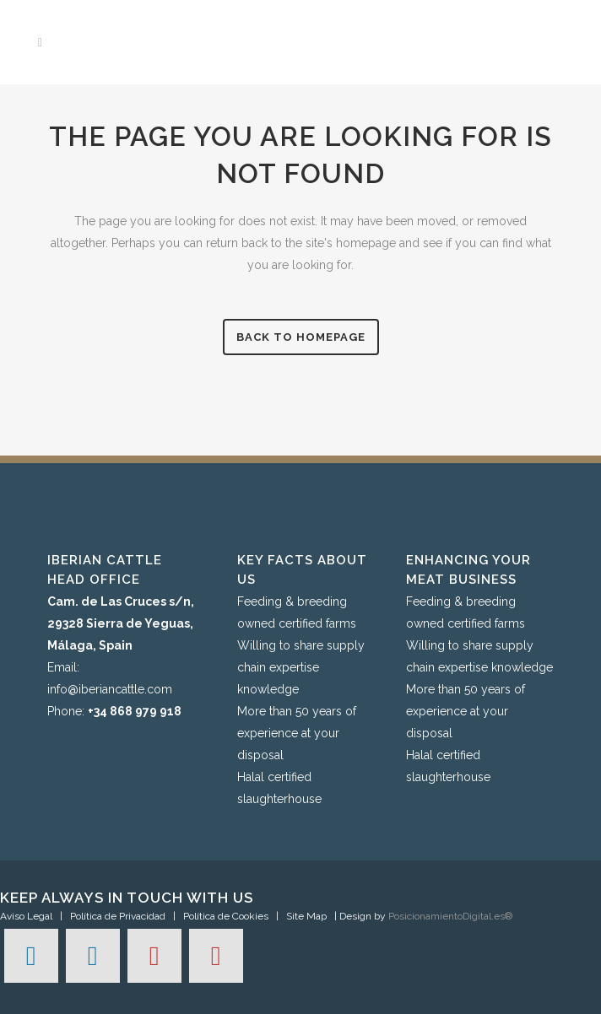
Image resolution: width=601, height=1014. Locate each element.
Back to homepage (300, 337)
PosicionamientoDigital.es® (450, 916)
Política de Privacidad (117, 916)
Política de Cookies (225, 916)
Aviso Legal (26, 916)
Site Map (306, 916)
